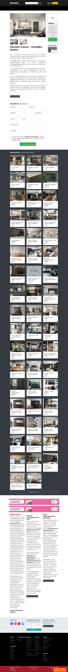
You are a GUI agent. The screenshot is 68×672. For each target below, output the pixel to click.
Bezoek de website (15, 96)
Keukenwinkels (46, 658)
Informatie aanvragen (28, 144)
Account (49, 3)
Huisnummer (38, 113)
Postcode (12, 119)
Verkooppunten (52, 32)
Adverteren (20, 638)
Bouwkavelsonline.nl (31, 655)
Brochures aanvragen (52, 39)
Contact (20, 640)
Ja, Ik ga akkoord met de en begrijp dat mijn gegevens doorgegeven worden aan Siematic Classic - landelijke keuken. (28, 138)
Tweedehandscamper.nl (48, 638)
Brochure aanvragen (48, 626)
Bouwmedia (12, 668)
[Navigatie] (12, 8)
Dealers (44, 656)
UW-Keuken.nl (29, 642)
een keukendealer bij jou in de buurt (34, 529)
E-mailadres (13, 130)
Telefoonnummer (14, 124)
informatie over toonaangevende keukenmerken (31, 557)
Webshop (45, 660)
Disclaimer (12, 651)
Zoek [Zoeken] (40, 3)
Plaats (24, 119)
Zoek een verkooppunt (32, 596)
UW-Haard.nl (29, 640)
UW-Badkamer (30, 638)
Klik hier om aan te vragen (60, 669)
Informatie (52, 26)
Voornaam (12, 107)
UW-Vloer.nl (29, 646)
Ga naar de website (52, 35)
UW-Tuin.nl (29, 644)
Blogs (44, 655)
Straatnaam (13, 113)
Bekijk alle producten (34, 492)
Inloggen (12, 638)
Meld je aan (34, 629)
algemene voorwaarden (31, 136)
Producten (52, 29)
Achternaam (32, 107)
